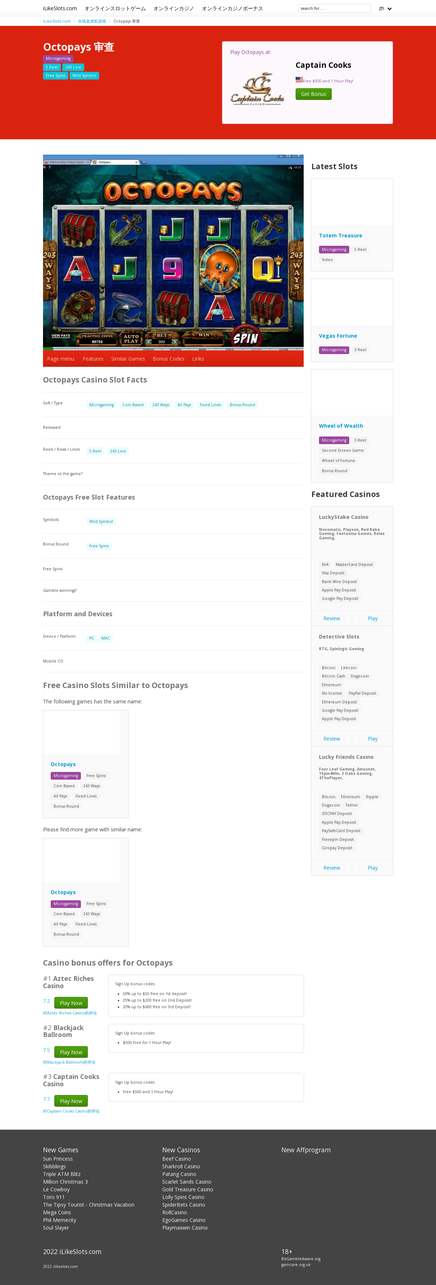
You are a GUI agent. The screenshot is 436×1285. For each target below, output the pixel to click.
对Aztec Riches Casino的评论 (70, 1013)
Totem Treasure (340, 235)
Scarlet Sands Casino (186, 1181)
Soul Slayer (56, 1227)
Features (93, 358)
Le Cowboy (56, 1189)
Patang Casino (179, 1174)
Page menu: (61, 358)
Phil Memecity (59, 1219)
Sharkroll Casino (181, 1166)
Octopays (63, 764)
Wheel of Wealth (341, 425)
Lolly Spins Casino (183, 1196)
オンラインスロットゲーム (115, 8)
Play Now (71, 1002)
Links (198, 358)
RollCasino (174, 1212)
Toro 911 (54, 1196)
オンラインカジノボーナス (232, 8)
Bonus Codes (168, 358)
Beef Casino (176, 1158)
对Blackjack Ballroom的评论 (69, 1062)
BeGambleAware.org (300, 1258)
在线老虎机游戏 (92, 21)
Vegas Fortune (338, 335)
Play (373, 618)
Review (331, 618)
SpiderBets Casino (183, 1204)
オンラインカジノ (173, 8)
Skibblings (54, 1166)
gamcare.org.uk (296, 1264)
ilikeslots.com (65, 1266)
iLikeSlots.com (60, 8)
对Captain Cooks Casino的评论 (71, 1111)
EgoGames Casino (184, 1219)
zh (381, 8)
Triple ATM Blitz (62, 1174)
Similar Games (128, 358)
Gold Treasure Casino (187, 1189)
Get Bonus (313, 93)
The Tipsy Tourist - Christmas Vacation (89, 1204)
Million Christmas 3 (65, 1181)
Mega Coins (57, 1212)
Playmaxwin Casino (185, 1227)
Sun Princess (58, 1158)
